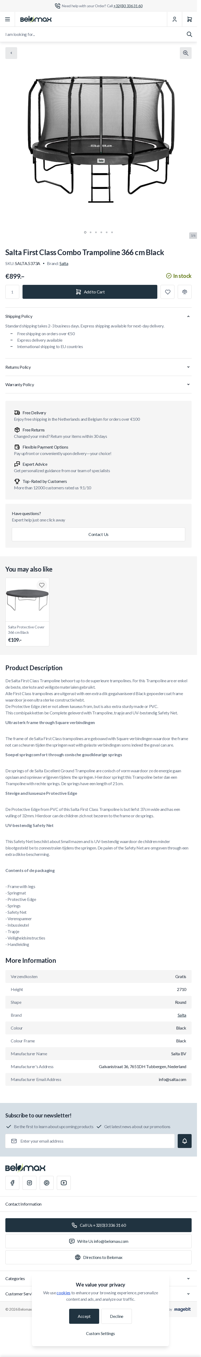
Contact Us (98, 534)
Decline (116, 1316)
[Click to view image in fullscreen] (186, 53)
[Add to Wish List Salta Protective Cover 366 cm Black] (41, 585)
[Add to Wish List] (167, 292)
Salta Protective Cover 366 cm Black (27, 634)
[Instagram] (29, 1183)
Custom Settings (100, 1333)
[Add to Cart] (90, 292)
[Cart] (189, 19)
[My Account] (174, 19)
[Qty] (12, 292)
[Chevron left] (11, 53)
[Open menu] (7, 19)
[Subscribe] (185, 1141)
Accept (84, 1316)
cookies (63, 1292)
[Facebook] (12, 1183)
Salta (63, 263)
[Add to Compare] (185, 292)
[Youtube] (64, 1183)
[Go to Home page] (35, 19)
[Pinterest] (47, 1183)
